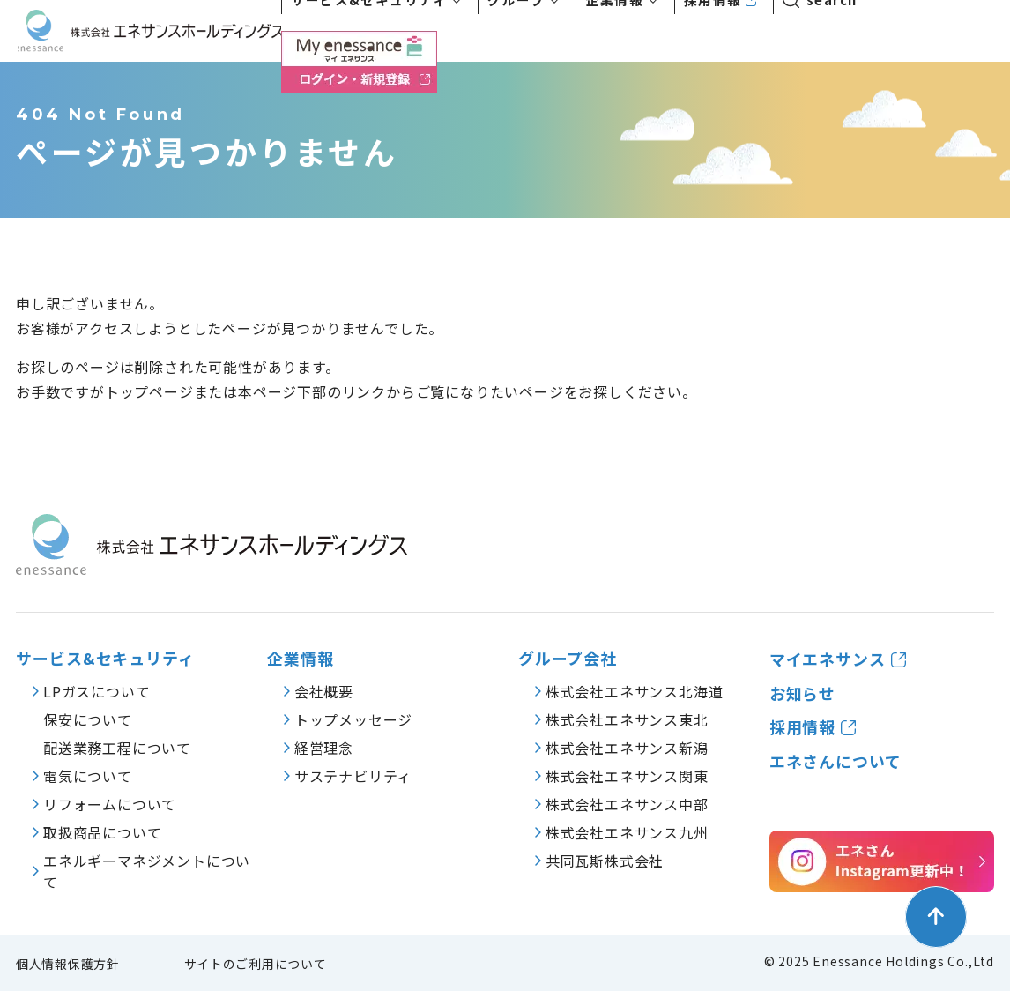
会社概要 (323, 691)
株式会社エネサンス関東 (627, 775)
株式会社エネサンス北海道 (635, 691)
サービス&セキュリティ (105, 658)
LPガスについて (96, 691)
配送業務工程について (117, 747)
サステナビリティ (353, 775)
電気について (87, 775)
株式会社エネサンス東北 (627, 719)
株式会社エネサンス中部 (627, 804)
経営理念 (323, 747)
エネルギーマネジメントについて (146, 871)
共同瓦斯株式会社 (605, 860)
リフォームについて (109, 804)
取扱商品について (102, 832)
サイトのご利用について (255, 963)
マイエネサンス (827, 659)
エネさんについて (835, 761)
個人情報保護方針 (68, 963)
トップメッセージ (353, 719)
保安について (87, 719)
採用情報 (802, 727)
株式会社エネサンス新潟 (627, 747)
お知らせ (802, 693)
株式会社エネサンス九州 (627, 832)
